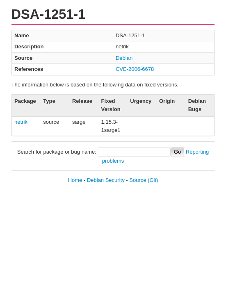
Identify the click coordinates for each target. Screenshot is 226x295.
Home (75, 180)
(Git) (153, 180)
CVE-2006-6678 (135, 69)
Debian (124, 58)
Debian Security (106, 180)
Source (137, 180)
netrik (20, 122)
